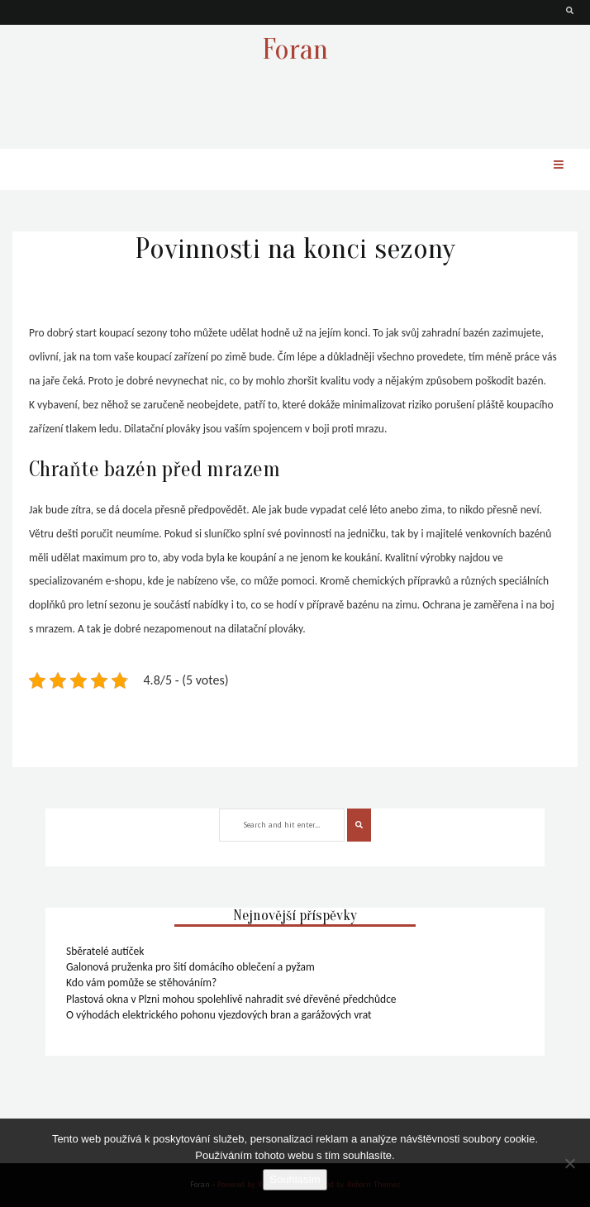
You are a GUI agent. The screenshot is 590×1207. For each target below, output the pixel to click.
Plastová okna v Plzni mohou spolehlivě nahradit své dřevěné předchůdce (231, 999)
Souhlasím (294, 1179)
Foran (295, 49)
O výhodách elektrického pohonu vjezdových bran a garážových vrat (219, 1015)
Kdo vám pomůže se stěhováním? (141, 983)
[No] (569, 1163)
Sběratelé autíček (105, 951)
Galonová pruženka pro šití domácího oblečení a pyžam (190, 967)
